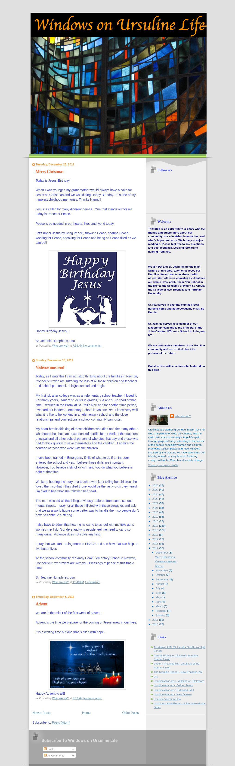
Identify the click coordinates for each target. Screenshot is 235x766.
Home (86, 713)
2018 (155, 521)
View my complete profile (163, 465)
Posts (49, 748)
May (158, 597)
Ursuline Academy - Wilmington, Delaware (179, 680)
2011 (155, 619)
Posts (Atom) (61, 722)
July (158, 588)
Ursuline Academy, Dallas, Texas (173, 685)
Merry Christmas (49, 171)
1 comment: (92, 582)
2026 (155, 485)
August (160, 583)
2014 (155, 539)
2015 (155, 534)
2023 (155, 498)
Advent (41, 604)
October (161, 574)
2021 (155, 507)
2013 (155, 543)
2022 (155, 503)
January (161, 615)
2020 (155, 512)
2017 (155, 525)
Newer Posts (41, 713)
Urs (156, 676)
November (162, 570)
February (161, 610)
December (162, 552)
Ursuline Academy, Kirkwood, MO (174, 689)
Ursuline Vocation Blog (167, 698)
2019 (155, 516)
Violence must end (50, 367)
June (159, 592)
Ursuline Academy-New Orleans (173, 694)
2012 (155, 548)
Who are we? (183, 416)
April (159, 601)
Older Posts (130, 713)
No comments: (92, 345)
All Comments (54, 755)
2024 (155, 494)
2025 (155, 489)
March (160, 606)
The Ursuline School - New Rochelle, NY (178, 671)
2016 (155, 530)
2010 (155, 624)
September (163, 579)
